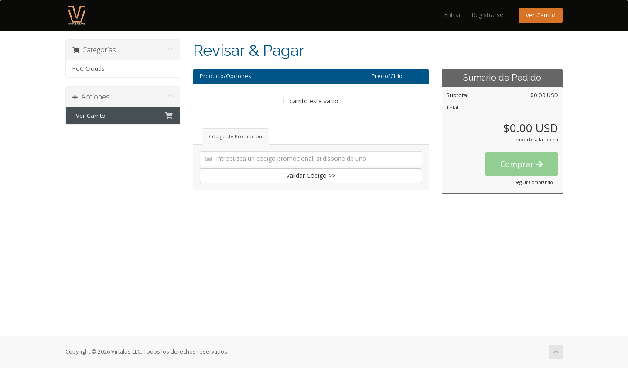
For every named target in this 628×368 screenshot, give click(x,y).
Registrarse (487, 14)
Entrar (452, 14)
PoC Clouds (88, 68)
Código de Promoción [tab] (235, 136)
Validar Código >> (310, 175)
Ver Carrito (541, 15)
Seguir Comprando (534, 182)
